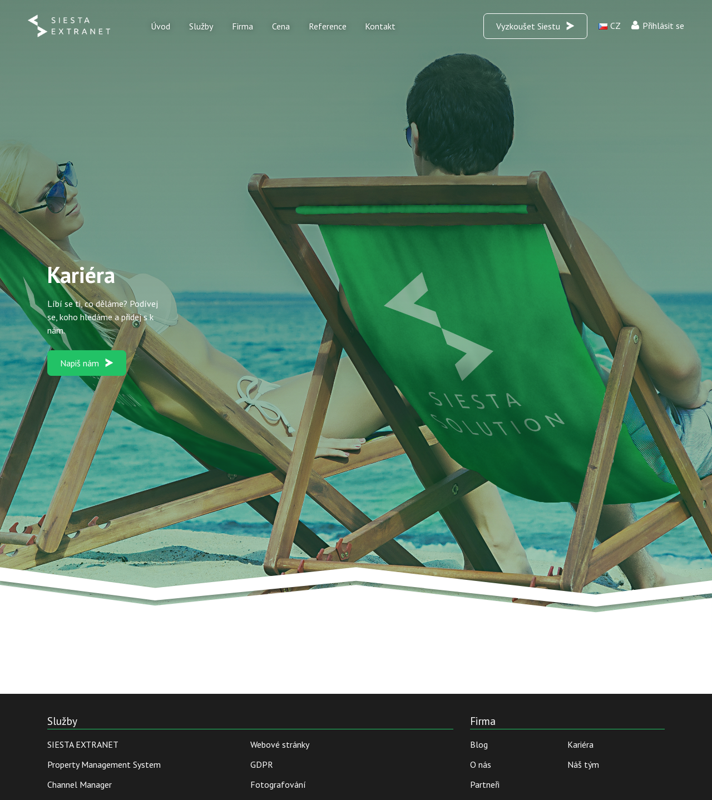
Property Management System (104, 764)
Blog (479, 744)
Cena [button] (281, 26)
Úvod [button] (160, 26)
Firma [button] (242, 26)
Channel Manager (79, 784)
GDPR (261, 764)
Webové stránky (279, 744)
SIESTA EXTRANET (82, 744)
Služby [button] (201, 26)
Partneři (485, 784)
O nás (480, 764)
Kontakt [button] (380, 26)
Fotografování (278, 784)
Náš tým (583, 764)
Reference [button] (328, 26)
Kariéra (580, 744)
